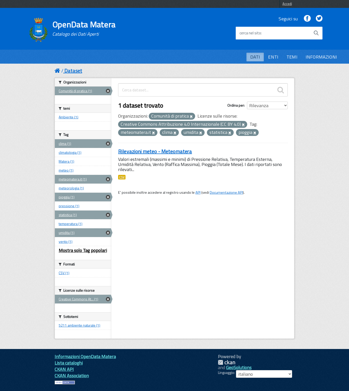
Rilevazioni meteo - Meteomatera (155, 151)
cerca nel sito (250, 33)
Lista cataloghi (69, 362)
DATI (255, 56)
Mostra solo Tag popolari (83, 250)
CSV (121, 177)
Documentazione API (226, 192)
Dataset (73, 71)
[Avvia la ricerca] (316, 33)
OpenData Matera (84, 28)
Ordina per (235, 105)
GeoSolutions (239, 367)
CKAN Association (72, 375)
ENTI (273, 56)
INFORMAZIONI (321, 56)
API (198, 192)
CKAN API (64, 369)
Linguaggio (226, 372)
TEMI (291, 56)
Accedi (287, 3)
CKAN (226, 362)
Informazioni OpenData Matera (85, 356)
